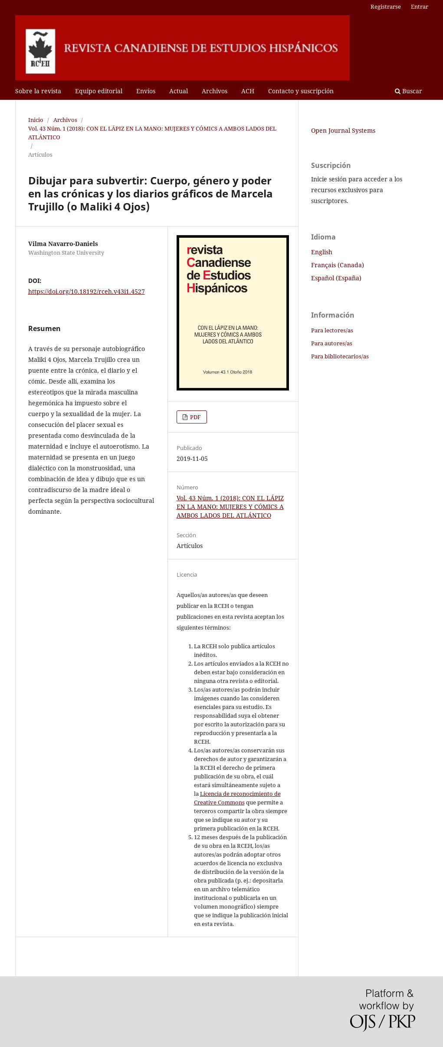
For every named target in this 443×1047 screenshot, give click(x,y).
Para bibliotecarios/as (340, 356)
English (321, 252)
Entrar (419, 6)
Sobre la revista (38, 91)
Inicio (35, 120)
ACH (247, 91)
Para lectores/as (332, 330)
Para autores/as (331, 343)
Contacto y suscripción (301, 91)
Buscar (408, 91)
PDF (195, 417)
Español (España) (336, 278)
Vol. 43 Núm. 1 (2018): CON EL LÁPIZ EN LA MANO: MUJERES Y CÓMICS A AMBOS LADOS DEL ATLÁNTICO (152, 133)
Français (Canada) (337, 265)
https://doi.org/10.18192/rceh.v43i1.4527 (86, 291)
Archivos (214, 91)
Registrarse (386, 6)
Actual (178, 91)
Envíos (145, 91)
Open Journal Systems (343, 130)
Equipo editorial (98, 91)
